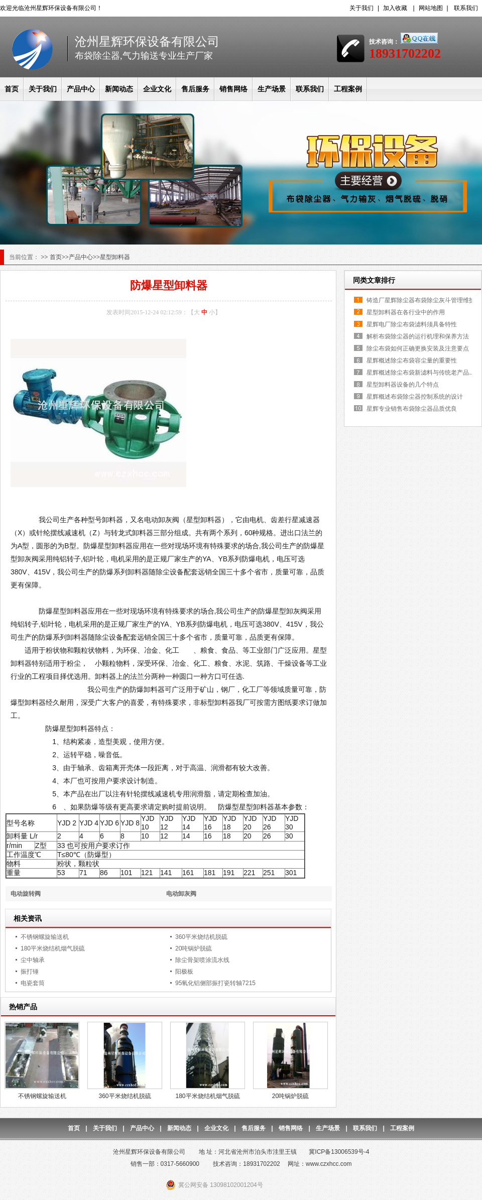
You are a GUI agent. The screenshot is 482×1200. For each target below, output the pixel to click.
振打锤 (30, 971)
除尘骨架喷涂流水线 (202, 960)
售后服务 (195, 89)
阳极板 (184, 971)
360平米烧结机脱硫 (201, 936)
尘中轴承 (33, 960)
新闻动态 (119, 89)
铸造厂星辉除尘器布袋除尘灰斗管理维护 (421, 300)
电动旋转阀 (26, 893)
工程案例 (348, 89)
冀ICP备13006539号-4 (339, 1151)
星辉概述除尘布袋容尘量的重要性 (412, 360)
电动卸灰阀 (181, 893)
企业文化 (157, 89)
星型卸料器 (115, 257)
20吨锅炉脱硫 (193, 948)
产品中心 (81, 89)
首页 (12, 89)
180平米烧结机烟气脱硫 (53, 948)
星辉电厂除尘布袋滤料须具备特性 (412, 324)
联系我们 (466, 8)
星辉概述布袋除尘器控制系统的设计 (415, 396)
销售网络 (233, 89)
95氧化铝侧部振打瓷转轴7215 (215, 983)
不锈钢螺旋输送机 (45, 936)
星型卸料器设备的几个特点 (403, 384)
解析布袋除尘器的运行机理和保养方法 (418, 336)
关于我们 (361, 8)
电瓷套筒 (33, 983)
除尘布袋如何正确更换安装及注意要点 (418, 348)
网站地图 (431, 8)
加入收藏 (395, 8)
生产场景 (272, 89)
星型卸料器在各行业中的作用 (406, 312)
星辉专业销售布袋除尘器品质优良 (412, 408)
